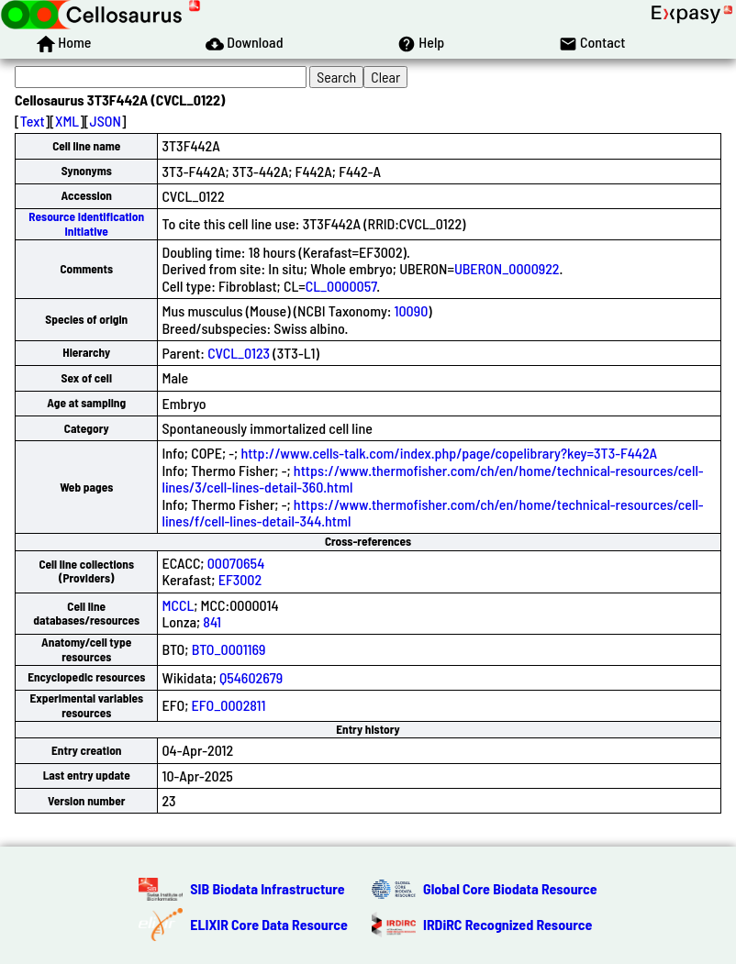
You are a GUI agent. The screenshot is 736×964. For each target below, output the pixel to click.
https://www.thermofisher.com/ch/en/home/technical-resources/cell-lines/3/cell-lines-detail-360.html (432, 478)
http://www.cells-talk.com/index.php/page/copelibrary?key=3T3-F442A (448, 452)
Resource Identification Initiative (86, 223)
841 (212, 621)
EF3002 (240, 579)
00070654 (236, 562)
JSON (105, 120)
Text (32, 120)
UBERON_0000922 (507, 268)
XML (67, 120)
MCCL (178, 605)
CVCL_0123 (238, 352)
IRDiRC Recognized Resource (507, 924)
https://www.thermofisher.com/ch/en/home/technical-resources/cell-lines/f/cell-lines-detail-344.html (432, 512)
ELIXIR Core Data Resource (269, 924)
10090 (412, 310)
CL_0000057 (341, 285)
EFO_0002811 (229, 705)
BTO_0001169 (229, 649)
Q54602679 (251, 677)
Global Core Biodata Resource (510, 888)
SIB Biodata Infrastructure (267, 888)
